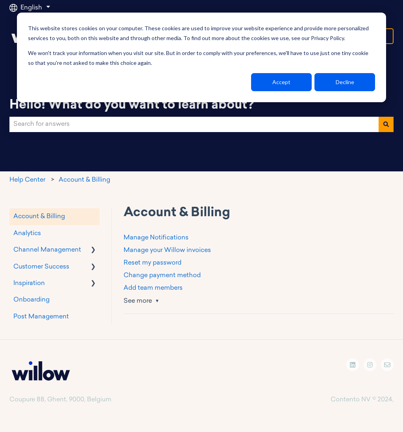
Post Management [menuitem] (41, 317)
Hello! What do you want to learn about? (131, 105)
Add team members (153, 288)
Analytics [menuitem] (27, 233)
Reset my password (152, 263)
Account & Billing (84, 180)
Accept (281, 82)
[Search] (386, 124)
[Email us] (387, 364)
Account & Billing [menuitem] (39, 216)
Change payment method (162, 275)
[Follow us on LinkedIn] (352, 364)
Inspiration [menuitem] (29, 283)
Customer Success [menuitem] (41, 267)
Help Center (27, 180)
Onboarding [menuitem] (31, 300)
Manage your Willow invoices (167, 250)
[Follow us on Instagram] (370, 364)
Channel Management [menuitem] (47, 250)
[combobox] (194, 124)
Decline (345, 82)
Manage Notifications (156, 238)
